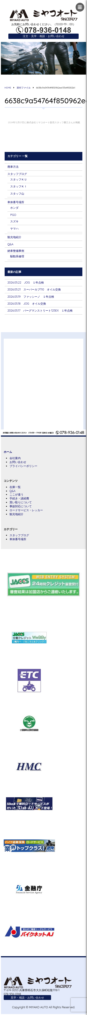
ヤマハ (14, 228)
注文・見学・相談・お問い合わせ (43, 36)
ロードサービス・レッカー (26, 510)
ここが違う (16, 494)
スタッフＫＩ (18, 186)
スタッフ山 (17, 193)
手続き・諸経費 (19, 498)
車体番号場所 (15, 202)
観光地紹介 (14, 237)
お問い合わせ (18, 462)
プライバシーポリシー (23, 466)
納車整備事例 (15, 250)
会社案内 (15, 458)
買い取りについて (21, 502)
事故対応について (21, 506)
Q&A (10, 244)
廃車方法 (13, 166)
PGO (13, 215)
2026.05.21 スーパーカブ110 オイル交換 (34, 289)
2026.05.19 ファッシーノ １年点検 (30, 296)
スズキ (14, 221)
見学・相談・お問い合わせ (27, 997)
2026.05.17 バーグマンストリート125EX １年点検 (40, 310)
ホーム (8, 452)
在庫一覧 (15, 487)
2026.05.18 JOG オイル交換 (26, 303)
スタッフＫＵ (18, 179)
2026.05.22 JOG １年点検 (25, 282)
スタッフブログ (17, 174)
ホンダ (14, 207)
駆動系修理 (17, 256)
